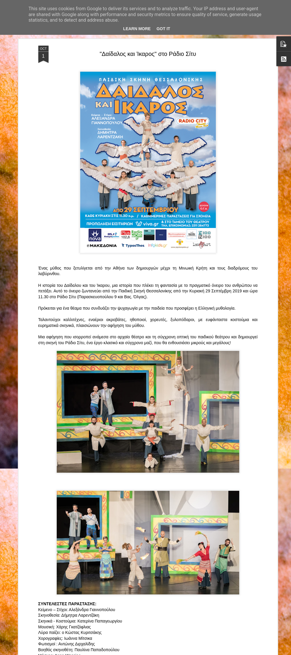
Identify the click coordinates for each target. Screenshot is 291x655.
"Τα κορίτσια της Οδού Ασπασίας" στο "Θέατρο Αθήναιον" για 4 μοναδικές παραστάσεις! (138, 584)
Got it (163, 28)
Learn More (137, 28)
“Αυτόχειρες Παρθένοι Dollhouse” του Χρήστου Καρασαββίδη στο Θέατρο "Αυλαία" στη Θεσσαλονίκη (145, 518)
